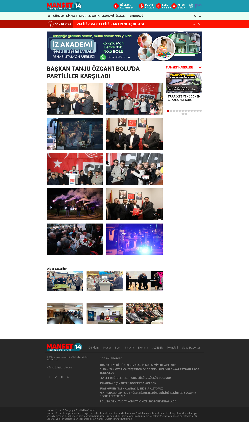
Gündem (94, 347)
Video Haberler (191, 347)
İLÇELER (157, 347)
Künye (50, 367)
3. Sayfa (129, 347)
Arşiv (59, 367)
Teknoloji (172, 347)
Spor (118, 347)
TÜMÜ (199, 67)
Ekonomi (143, 347)
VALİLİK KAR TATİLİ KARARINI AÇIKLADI (110, 24)
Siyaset (106, 347)
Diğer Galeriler (57, 269)
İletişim (68, 367)
